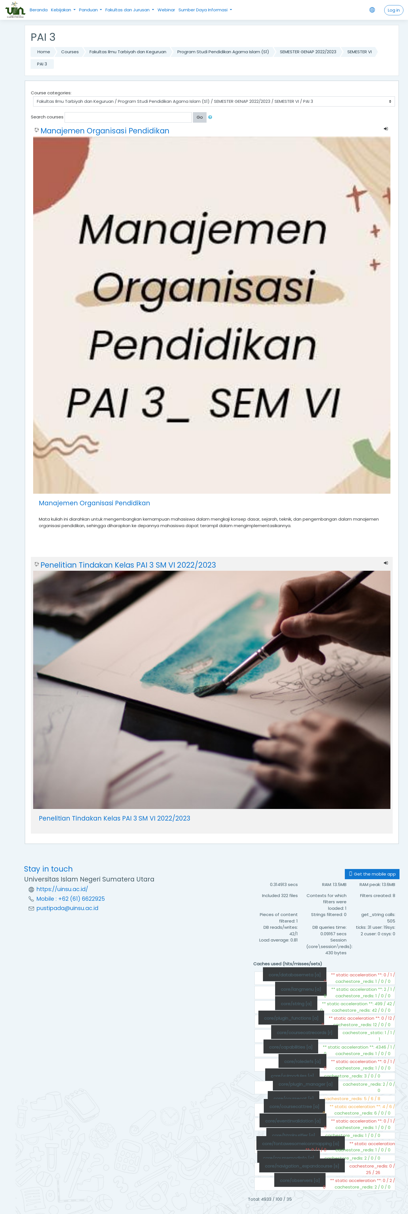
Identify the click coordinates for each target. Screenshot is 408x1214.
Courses (70, 52)
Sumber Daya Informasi (203, 10)
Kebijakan (61, 10)
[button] (211, 117)
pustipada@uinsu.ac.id (67, 908)
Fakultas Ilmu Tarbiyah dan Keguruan (128, 52)
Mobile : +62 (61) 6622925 (71, 899)
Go (200, 117)
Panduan (89, 10)
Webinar (166, 10)
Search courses (47, 117)
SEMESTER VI (359, 52)
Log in (394, 10)
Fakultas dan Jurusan (128, 10)
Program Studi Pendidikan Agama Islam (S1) (223, 52)
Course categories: (51, 93)
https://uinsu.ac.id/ (62, 889)
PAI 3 (42, 64)
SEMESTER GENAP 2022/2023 (308, 52)
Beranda (39, 10)
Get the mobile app (372, 874)
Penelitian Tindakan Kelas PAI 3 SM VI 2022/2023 (128, 565)
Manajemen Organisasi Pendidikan (105, 130)
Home (43, 52)
